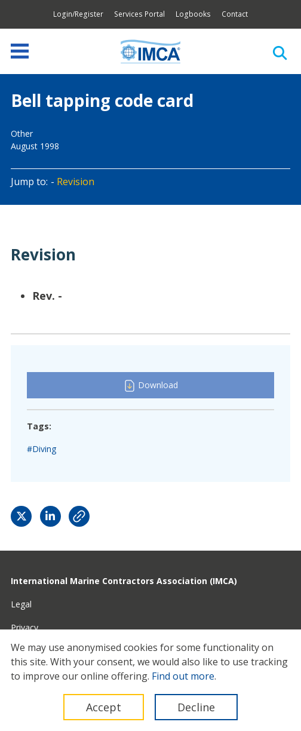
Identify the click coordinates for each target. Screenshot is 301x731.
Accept (103, 707)
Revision (75, 181)
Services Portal (139, 14)
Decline (196, 707)
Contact (235, 14)
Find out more (183, 676)
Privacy (24, 627)
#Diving (41, 448)
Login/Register (78, 14)
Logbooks (193, 14)
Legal (21, 604)
